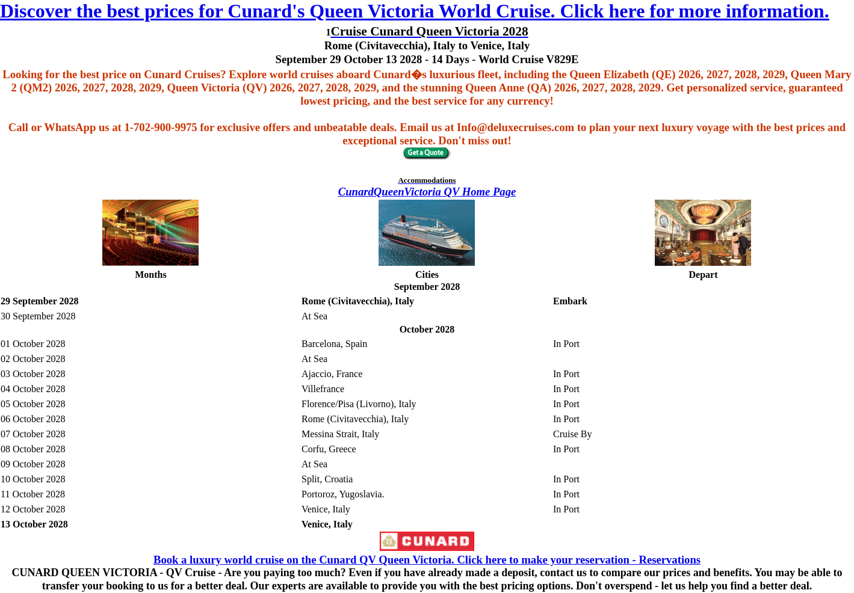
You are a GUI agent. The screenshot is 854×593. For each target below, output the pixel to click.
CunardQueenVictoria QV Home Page (427, 191)
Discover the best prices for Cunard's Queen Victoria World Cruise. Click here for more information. (414, 11)
